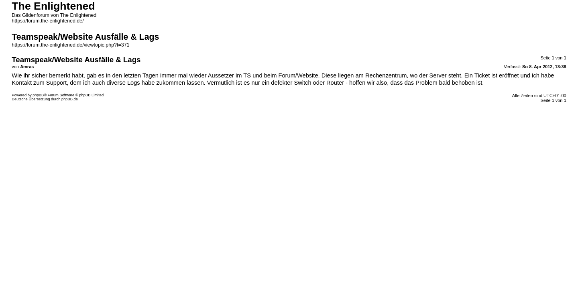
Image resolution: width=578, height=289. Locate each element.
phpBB (38, 95)
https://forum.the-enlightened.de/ (47, 21)
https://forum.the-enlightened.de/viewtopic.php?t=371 (70, 45)
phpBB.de (69, 99)
